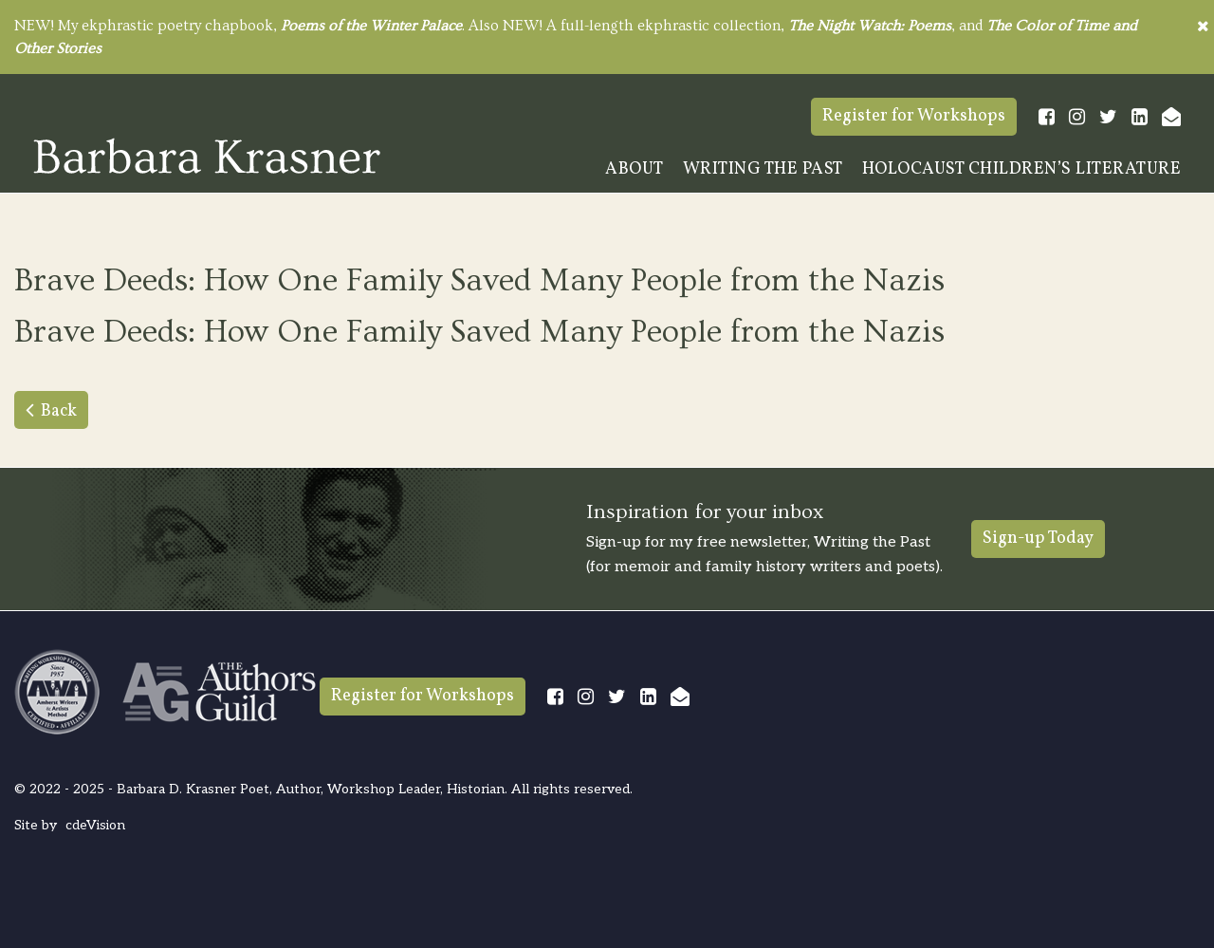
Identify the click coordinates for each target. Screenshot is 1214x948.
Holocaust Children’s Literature (1022, 169)
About (634, 169)
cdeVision (95, 825)
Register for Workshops (913, 116)
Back (59, 411)
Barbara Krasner (206, 156)
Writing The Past (763, 169)
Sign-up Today (1038, 538)
